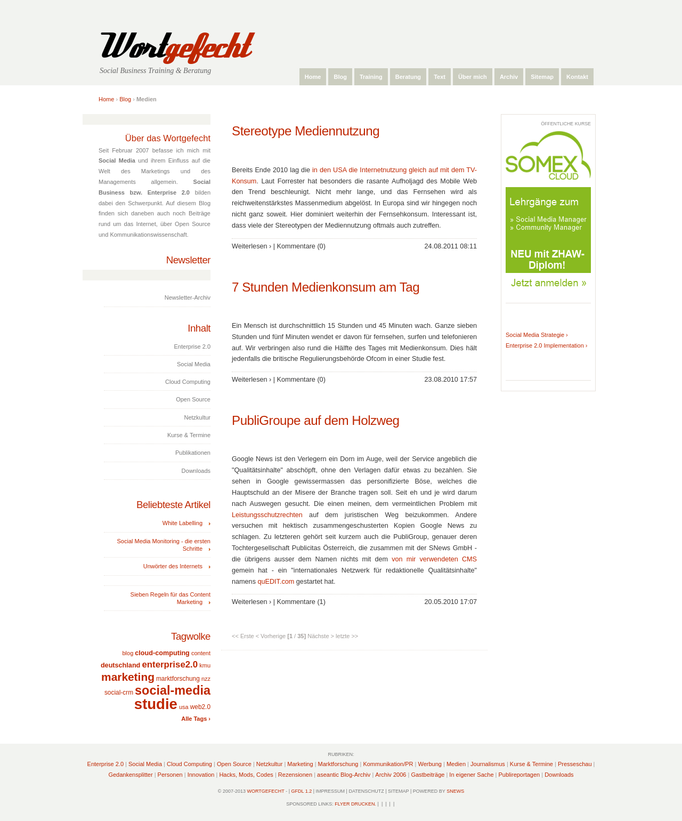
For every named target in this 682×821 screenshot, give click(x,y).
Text (439, 77)
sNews (455, 791)
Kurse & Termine (531, 764)
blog (127, 653)
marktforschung (178, 678)
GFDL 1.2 (301, 791)
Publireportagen (519, 774)
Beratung (408, 77)
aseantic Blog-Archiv (343, 774)
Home (313, 77)
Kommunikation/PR (388, 764)
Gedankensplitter (130, 774)
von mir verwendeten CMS (434, 559)
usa (184, 707)
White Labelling (182, 523)
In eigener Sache (471, 774)
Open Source (234, 764)
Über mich (472, 77)
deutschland (120, 665)
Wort (172, 47)
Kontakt (577, 77)
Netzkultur (269, 764)
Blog (340, 77)
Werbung (430, 764)
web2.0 (200, 707)
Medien (456, 764)
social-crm (118, 692)
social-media (172, 690)
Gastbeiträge (427, 774)
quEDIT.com (275, 581)
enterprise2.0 (170, 664)
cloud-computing (162, 653)
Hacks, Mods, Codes (246, 774)
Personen (170, 774)
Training (371, 77)
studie (155, 704)
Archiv (509, 77)
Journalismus (487, 764)
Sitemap (542, 77)
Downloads (559, 774)
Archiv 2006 (390, 774)
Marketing (300, 764)
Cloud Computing (189, 764)
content (200, 653)
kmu (204, 665)
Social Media (145, 764)
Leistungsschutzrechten (267, 515)
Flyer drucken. (355, 804)
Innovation (201, 774)
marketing (128, 677)
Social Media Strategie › (537, 335)
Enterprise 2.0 (105, 764)
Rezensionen (295, 774)
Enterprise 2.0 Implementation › (546, 345)
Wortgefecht (266, 791)
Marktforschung (338, 764)
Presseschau (575, 764)
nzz (205, 678)
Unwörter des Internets (172, 566)
